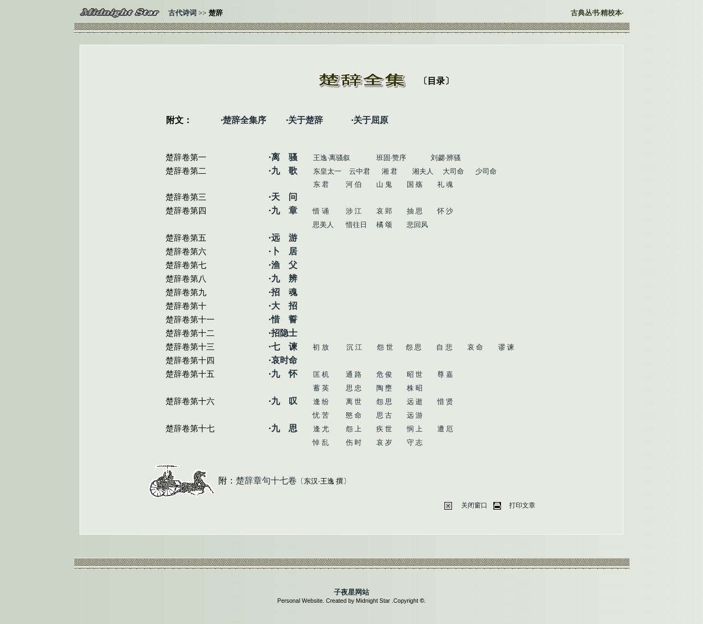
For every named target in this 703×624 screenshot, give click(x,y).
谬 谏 (506, 347)
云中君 (359, 171)
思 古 (384, 415)
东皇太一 (327, 171)
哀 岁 (384, 442)
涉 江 (354, 211)
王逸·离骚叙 (331, 158)
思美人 (323, 225)
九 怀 (284, 373)
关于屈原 (370, 120)
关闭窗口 (474, 505)
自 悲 (444, 347)
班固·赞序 (391, 158)
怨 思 (413, 347)
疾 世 (384, 429)
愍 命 (354, 415)
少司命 (486, 171)
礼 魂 (445, 184)
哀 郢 (384, 211)
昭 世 (415, 374)
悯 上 (415, 429)
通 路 (354, 374)
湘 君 (390, 171)
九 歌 (284, 170)
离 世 (354, 401)
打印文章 (522, 505)
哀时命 (284, 360)
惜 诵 (320, 211)
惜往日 (356, 225)
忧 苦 (320, 415)
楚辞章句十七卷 (266, 480)
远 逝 (415, 401)
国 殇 (415, 184)
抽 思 (415, 211)
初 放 (320, 347)
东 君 (321, 184)
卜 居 (284, 251)
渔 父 (284, 265)
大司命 (453, 171)
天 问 (284, 196)
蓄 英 (321, 388)
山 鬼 (384, 184)
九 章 (284, 210)
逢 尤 (321, 429)
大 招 (284, 305)
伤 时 (354, 442)
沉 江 (354, 347)
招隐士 (284, 333)
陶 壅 (384, 388)
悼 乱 (320, 442)
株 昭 (415, 388)
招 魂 (284, 292)
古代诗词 (182, 13)
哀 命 (475, 347)
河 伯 (354, 184)
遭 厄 (445, 429)
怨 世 (385, 347)
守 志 (415, 442)
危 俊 (384, 374)
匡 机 (321, 374)
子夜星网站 (351, 592)
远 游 (284, 237)
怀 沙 (445, 211)
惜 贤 (445, 401)
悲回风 (417, 225)
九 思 (284, 428)
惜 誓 (284, 319)
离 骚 (284, 157)
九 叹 (284, 401)
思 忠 (354, 388)
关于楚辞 (305, 120)
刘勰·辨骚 (446, 158)
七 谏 (284, 346)
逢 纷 (321, 401)
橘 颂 (384, 225)
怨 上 (354, 429)
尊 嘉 (445, 374)
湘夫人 (422, 171)
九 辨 (284, 278)
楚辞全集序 (244, 120)
